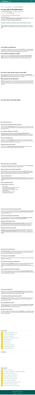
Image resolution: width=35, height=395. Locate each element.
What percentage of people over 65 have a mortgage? (11, 385)
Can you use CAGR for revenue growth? (9, 380)
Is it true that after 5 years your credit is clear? (10, 383)
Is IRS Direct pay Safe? (7, 341)
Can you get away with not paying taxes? (10, 334)
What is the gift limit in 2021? (8, 339)
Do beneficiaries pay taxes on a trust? (9, 346)
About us (14, 393)
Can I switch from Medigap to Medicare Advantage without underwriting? (14, 371)
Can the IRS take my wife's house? (9, 344)
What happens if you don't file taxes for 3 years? (11, 332)
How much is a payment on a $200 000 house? (10, 375)
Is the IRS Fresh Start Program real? (9, 336)
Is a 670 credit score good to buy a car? (9, 373)
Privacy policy (19, 393)
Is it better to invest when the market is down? (10, 378)
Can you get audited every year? (8, 348)
